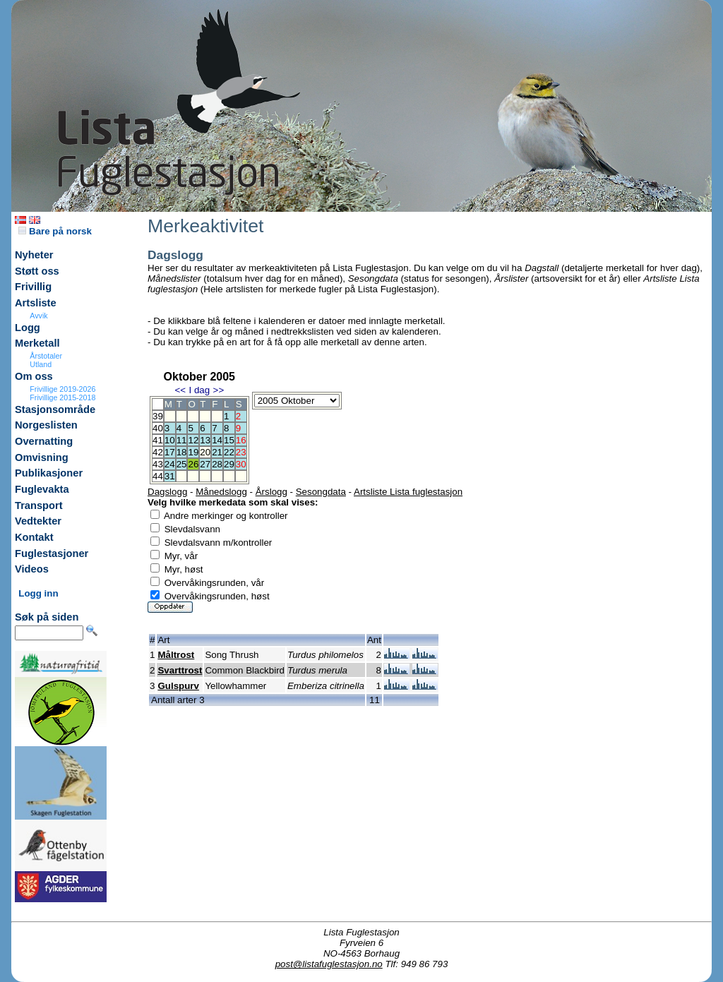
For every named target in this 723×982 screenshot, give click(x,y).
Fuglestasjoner (51, 553)
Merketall (37, 343)
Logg (27, 327)
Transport (39, 505)
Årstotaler (46, 356)
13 (205, 440)
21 (217, 452)
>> (219, 390)
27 (205, 464)
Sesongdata (321, 491)
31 (170, 476)
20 (205, 452)
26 (193, 464)
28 (217, 464)
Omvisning (41, 457)
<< (180, 390)
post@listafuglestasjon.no (329, 964)
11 (182, 440)
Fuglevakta (42, 489)
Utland (41, 364)
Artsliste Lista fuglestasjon (408, 491)
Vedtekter (38, 521)
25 (182, 464)
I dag (199, 390)
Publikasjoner (49, 473)
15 (229, 440)
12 (193, 440)
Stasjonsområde (55, 409)
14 (217, 440)
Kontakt (34, 537)
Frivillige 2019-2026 (62, 389)
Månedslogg (221, 491)
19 (193, 452)
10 (170, 440)
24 (170, 464)
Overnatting (44, 441)
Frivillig (33, 286)
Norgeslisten (46, 425)
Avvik (38, 315)
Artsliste (35, 303)
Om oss (34, 376)
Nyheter (34, 255)
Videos (32, 569)
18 (182, 452)
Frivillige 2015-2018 (62, 397)
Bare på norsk (55, 231)
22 (229, 452)
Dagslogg (167, 491)
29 (229, 464)
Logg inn (38, 593)
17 (170, 452)
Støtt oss (37, 271)
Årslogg (271, 491)
